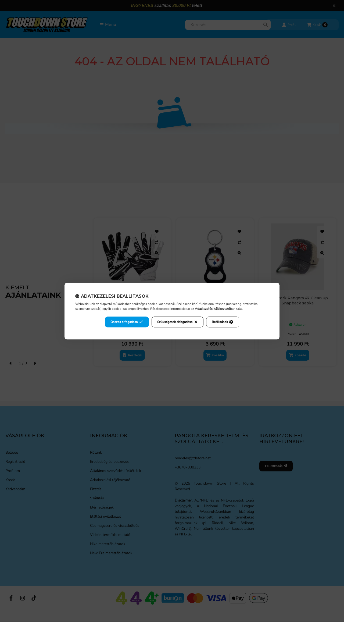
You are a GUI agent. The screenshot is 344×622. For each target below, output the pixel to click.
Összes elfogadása (126, 322)
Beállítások (222, 322)
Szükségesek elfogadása (177, 322)
